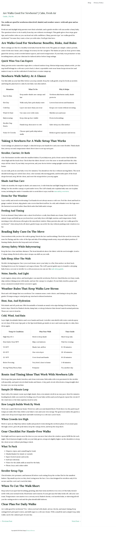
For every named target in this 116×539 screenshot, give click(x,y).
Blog (89, 3)
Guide (5, 16)
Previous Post (6, 521)
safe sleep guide (57, 269)
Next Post (76, 521)
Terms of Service (30, 530)
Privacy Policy (99, 3)
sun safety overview (61, 191)
